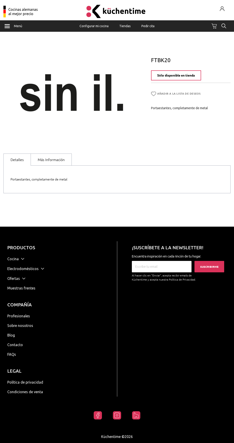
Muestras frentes (21, 288)
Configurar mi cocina (94, 26)
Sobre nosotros (20, 326)
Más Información (51, 160)
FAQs (11, 354)
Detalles (17, 160)
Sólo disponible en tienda (176, 75)
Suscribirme (209, 266)
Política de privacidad (25, 382)
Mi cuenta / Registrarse (222, 8)
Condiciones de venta (25, 392)
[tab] (17, 160)
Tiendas (125, 26)
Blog (11, 335)
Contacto (15, 345)
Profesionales (18, 316)
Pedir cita (147, 26)
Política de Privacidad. (182, 279)
